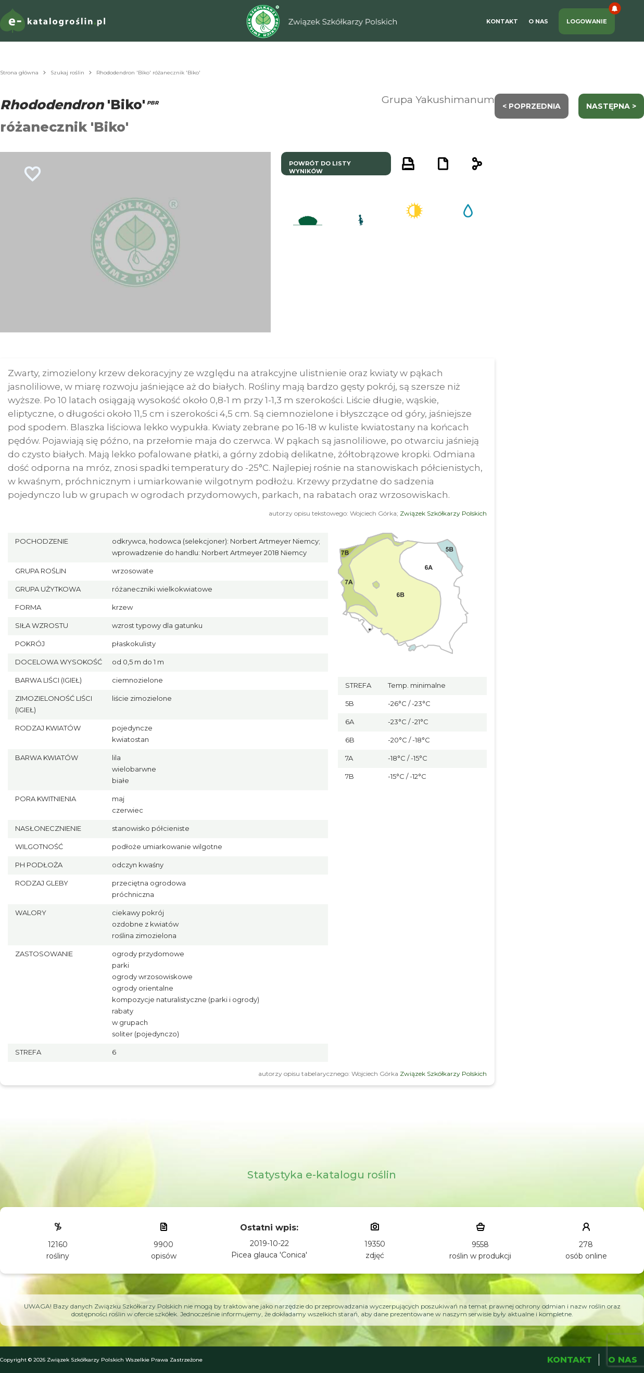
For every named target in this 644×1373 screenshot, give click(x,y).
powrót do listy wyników (320, 167)
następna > (611, 106)
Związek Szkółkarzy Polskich (443, 513)
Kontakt (502, 21)
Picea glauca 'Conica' (269, 1255)
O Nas (538, 21)
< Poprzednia (531, 106)
